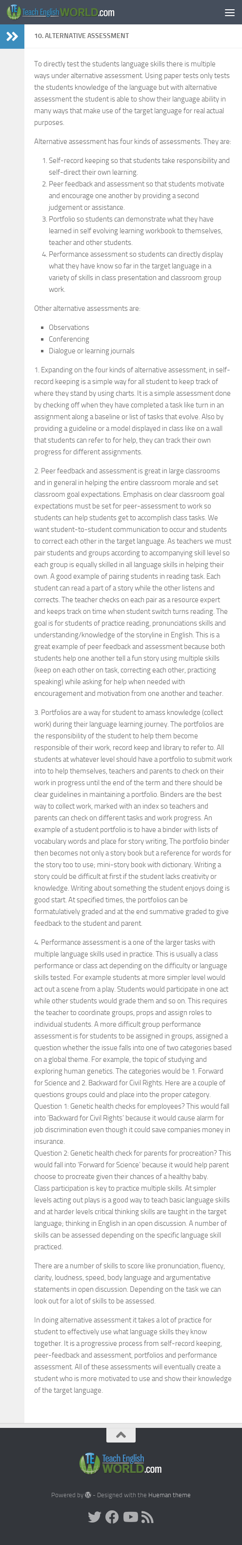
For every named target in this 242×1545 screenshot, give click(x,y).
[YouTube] (130, 1517)
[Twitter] (94, 1517)
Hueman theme (169, 1495)
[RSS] (147, 1517)
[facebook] (112, 1517)
